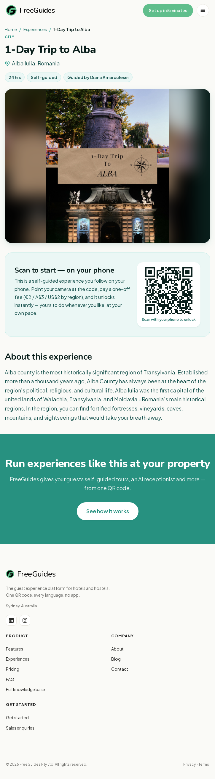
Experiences (35, 29)
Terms (203, 764)
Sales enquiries (20, 727)
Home (11, 29)
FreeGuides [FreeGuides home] (30, 10)
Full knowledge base (25, 689)
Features (14, 648)
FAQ (10, 679)
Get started (17, 717)
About (117, 648)
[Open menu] (203, 10)
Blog (116, 658)
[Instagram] (25, 620)
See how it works (107, 511)
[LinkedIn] (11, 620)
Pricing (12, 669)
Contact (119, 669)
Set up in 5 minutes (168, 10)
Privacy (189, 764)
